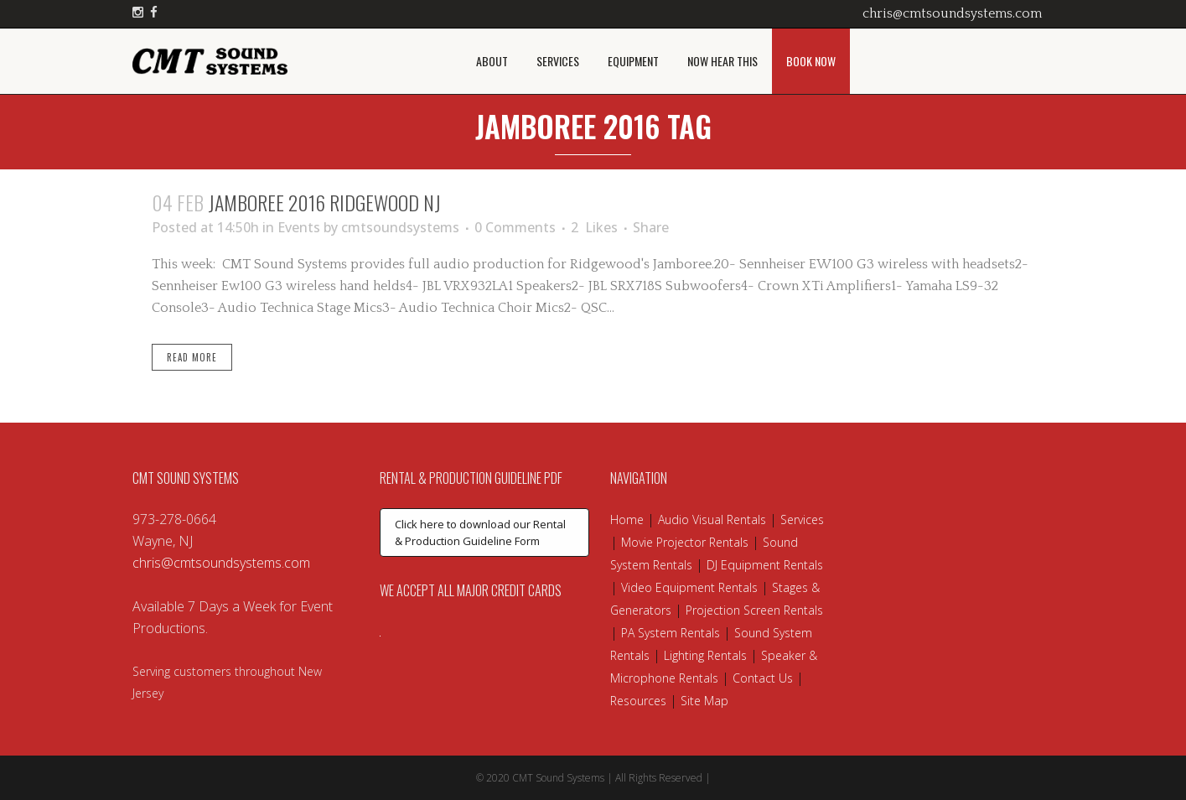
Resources (638, 701)
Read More (192, 357)
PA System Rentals (670, 633)
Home (627, 519)
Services (802, 519)
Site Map (704, 701)
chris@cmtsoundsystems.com (952, 13)
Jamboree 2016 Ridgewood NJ (324, 202)
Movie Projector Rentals (684, 542)
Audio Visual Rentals (712, 519)
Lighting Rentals (705, 655)
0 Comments (515, 227)
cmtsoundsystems (400, 227)
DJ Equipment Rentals (765, 565)
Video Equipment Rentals (689, 587)
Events (298, 227)
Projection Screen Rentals (754, 610)
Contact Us (763, 678)
